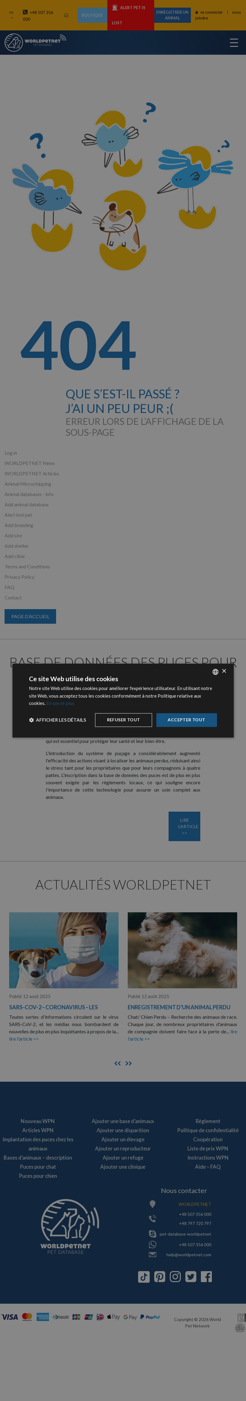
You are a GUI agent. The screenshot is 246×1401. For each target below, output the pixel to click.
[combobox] (215, 672)
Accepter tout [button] (186, 719)
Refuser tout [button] (123, 719)
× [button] (224, 671)
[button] (57, 720)
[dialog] (123, 700)
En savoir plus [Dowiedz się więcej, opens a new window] (60, 703)
